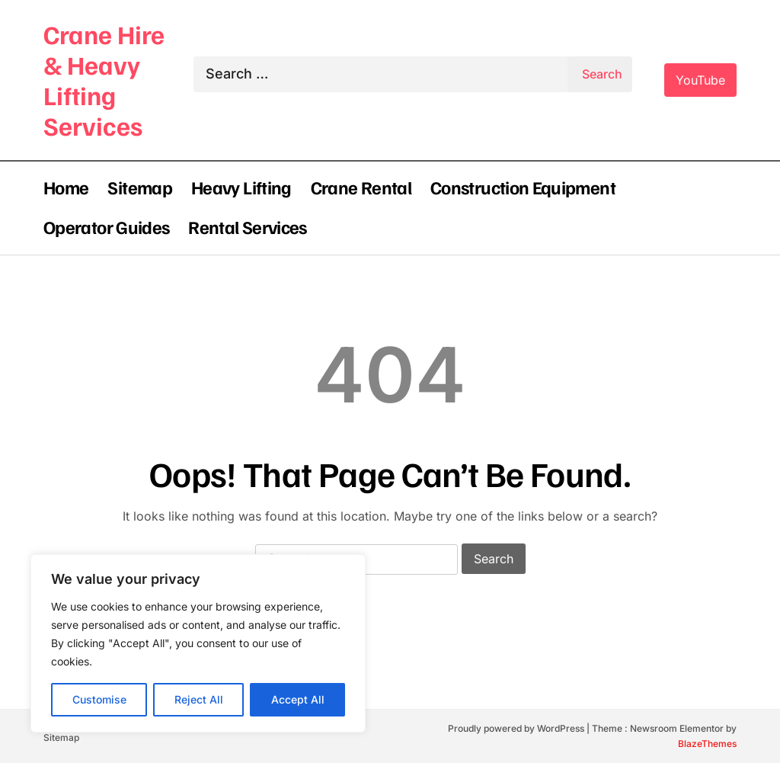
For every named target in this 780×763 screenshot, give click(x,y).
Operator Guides (106, 226)
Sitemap (139, 186)
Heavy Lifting (241, 186)
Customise (99, 699)
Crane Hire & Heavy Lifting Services (104, 80)
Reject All (198, 699)
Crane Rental (361, 186)
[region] (198, 643)
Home (65, 186)
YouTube (700, 80)
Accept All (297, 699)
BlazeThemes (707, 743)
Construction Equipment (522, 186)
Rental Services (247, 226)
